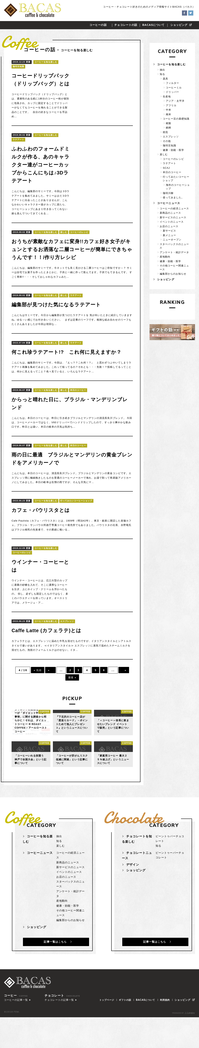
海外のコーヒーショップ (178, 187)
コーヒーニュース (168, 203)
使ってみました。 (173, 197)
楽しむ (63, 248)
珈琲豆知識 (18, 66)
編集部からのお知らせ (173, 273)
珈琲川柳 (168, 193)
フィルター (172, 83)
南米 (168, 114)
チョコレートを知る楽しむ (137, 863)
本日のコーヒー (78, 414)
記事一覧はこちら (53, 964)
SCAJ (166, 167)
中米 (168, 109)
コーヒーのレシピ (79, 248)
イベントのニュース (172, 221)
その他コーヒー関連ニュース (174, 267)
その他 (167, 141)
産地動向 (165, 256)
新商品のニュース (170, 212)
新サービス (169, 230)
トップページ (105, 1026)
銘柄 (168, 127)
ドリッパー (172, 92)
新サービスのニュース (173, 217)
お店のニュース (169, 226)
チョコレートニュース (137, 879)
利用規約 (166, 1026)
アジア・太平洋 (175, 100)
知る (162, 74)
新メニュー (169, 235)
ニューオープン (172, 239)
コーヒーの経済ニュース (174, 208)
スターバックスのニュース (174, 246)
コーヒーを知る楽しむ (45, 62)
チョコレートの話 (125, 24)
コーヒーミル (174, 87)
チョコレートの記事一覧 (58, 1030)
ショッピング (181, 24)
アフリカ (171, 105)
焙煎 (165, 132)
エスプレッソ (67, 645)
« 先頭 (36, 693)
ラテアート (18, 147)
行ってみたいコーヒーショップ (76, 524)
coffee (44, 736)
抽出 (162, 69)
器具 (165, 78)
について (153, 25)
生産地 (167, 96)
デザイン (132, 889)
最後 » (72, 701)
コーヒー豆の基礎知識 (176, 118)
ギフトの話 (124, 1026)
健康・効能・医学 (173, 150)
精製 (168, 123)
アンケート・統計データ (174, 252)
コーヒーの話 (98, 24)
